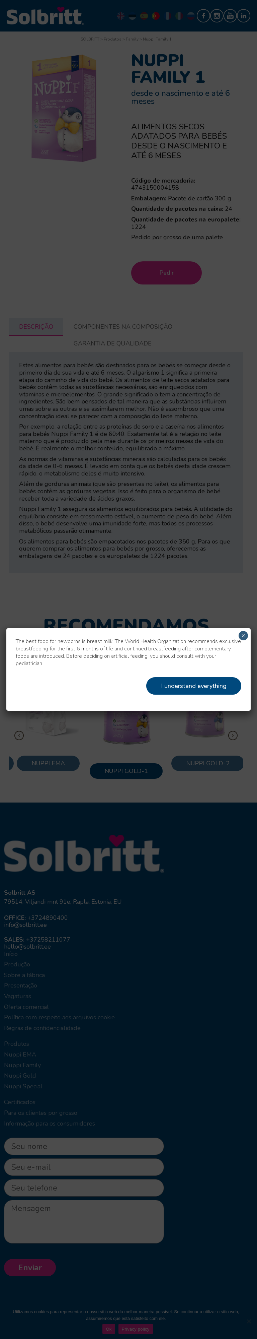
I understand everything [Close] (194, 686)
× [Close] (243, 635)
